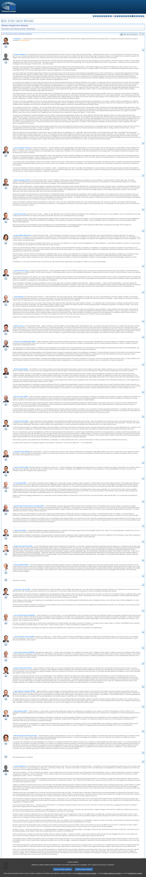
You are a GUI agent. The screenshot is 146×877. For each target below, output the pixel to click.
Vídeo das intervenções (130, 34)
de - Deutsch (102, 16)
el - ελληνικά (106, 16)
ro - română (135, 16)
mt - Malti (126, 16)
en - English (109, 16)
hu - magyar (124, 16)
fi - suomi (141, 16)
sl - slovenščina (139, 16)
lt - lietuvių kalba (122, 16)
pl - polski (130, 16)
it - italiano (117, 16)
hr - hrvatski (115, 16)
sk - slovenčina (137, 16)
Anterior (12, 21)
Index (5, 21)
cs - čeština (98, 16)
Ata (143, 34)
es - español (96, 16)
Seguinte (18, 21)
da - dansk (100, 16)
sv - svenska (143, 16)
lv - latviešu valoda (119, 16)
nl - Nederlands (128, 16)
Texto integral (29, 21)
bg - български (93, 16)
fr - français (111, 16)
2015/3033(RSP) (24, 40)
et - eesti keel (104, 16)
